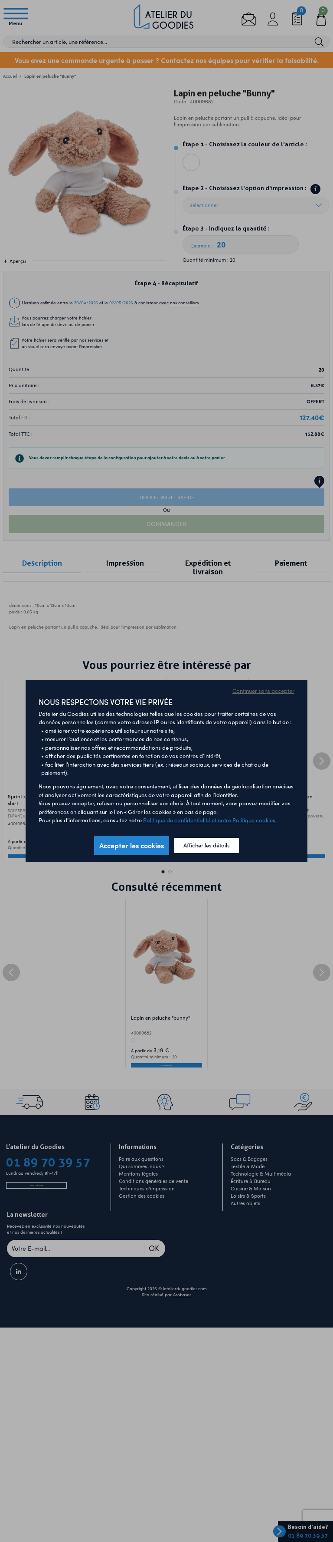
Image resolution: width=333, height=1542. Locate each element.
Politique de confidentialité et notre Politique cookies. (210, 820)
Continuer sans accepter (263, 691)
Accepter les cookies (131, 845)
